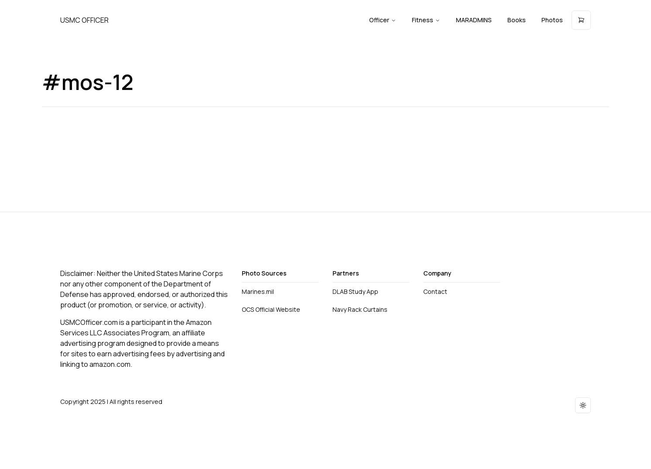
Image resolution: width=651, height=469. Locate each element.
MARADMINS (474, 20)
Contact (435, 291)
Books (516, 20)
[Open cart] (581, 20)
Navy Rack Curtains (359, 309)
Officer (382, 20)
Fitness (426, 20)
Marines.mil (258, 291)
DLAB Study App (355, 291)
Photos (552, 20)
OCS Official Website (271, 309)
